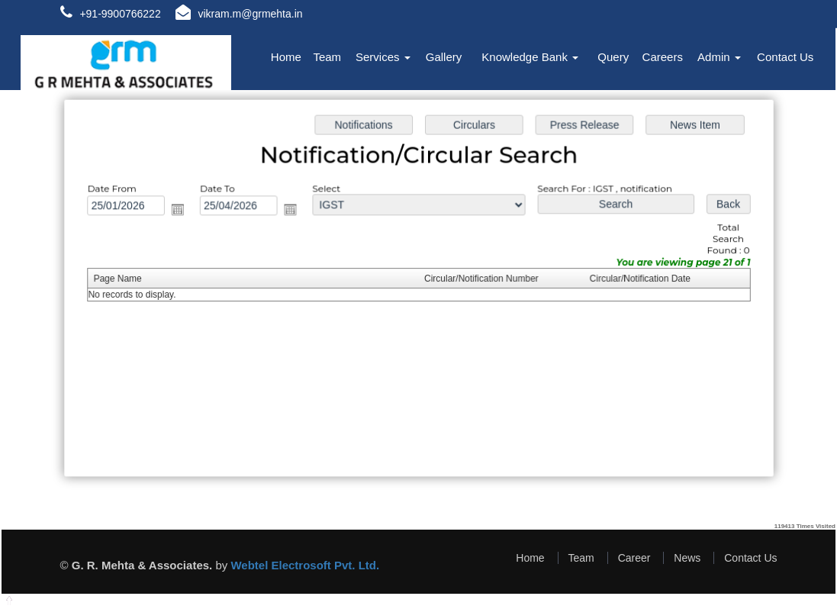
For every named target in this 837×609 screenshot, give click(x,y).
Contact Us (785, 56)
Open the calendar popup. (184, 211)
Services (383, 56)
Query (613, 56)
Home (286, 56)
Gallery (444, 56)
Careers (662, 56)
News (687, 558)
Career (634, 558)
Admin (719, 56)
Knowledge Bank (529, 56)
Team (327, 56)
